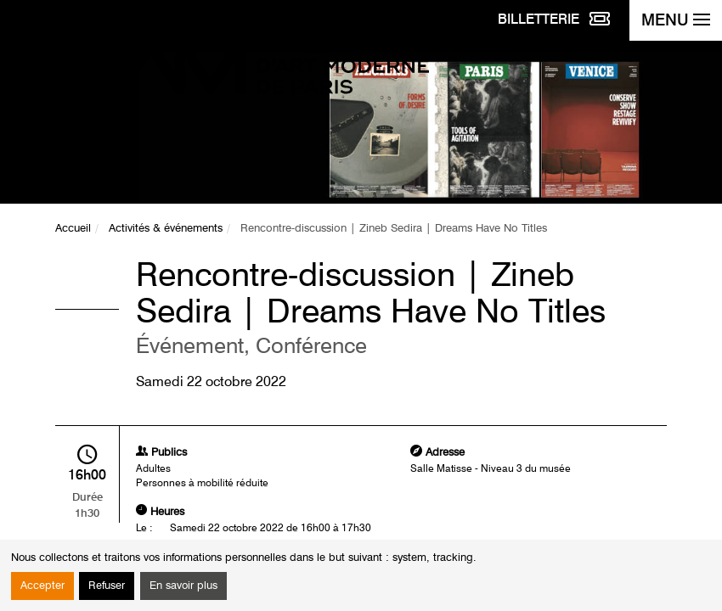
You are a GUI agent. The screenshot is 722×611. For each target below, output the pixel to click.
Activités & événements (166, 228)
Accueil (73, 228)
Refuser (106, 585)
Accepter (42, 585)
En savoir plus (183, 585)
